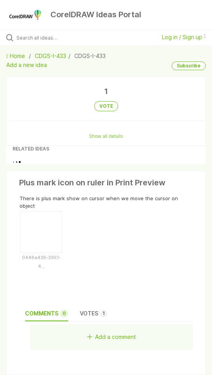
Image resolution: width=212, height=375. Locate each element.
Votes (93, 313)
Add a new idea (26, 65)
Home (16, 56)
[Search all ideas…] (60, 37)
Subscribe (189, 66)
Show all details (106, 136)
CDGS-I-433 (50, 56)
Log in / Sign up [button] (184, 37)
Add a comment (111, 336)
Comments (46, 313)
